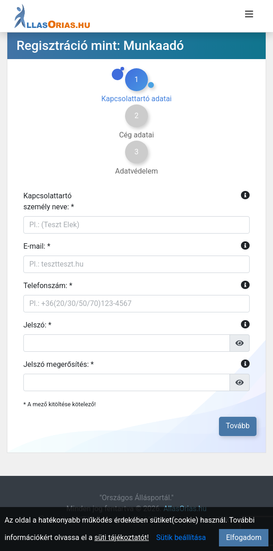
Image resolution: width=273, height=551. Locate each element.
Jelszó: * (136, 325)
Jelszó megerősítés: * (136, 364)
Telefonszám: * (136, 285)
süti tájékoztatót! (121, 537)
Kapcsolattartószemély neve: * (136, 201)
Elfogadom (244, 537)
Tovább (238, 425)
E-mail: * (136, 246)
